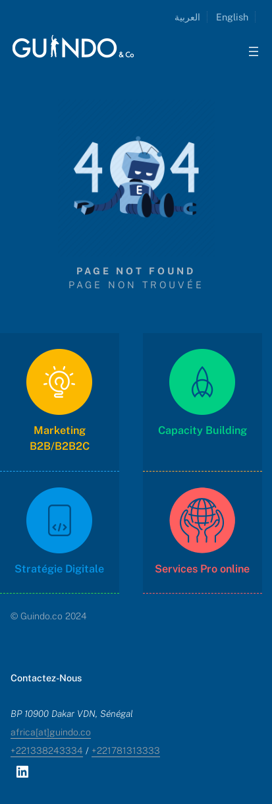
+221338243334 (47, 750)
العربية (187, 16)
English (232, 16)
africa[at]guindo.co (51, 732)
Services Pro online (202, 569)
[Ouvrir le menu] (253, 51)
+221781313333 (126, 750)
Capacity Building (202, 430)
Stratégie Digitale (59, 569)
